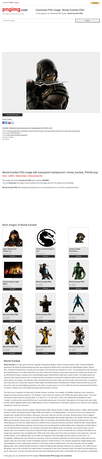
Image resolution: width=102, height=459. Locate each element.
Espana (16, 2)
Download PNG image (12, 115)
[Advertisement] (51, 38)
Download (12, 256)
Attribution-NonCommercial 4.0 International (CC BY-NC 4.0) (30, 128)
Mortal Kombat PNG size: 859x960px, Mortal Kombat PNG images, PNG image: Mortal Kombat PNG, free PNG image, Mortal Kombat (44, 131)
